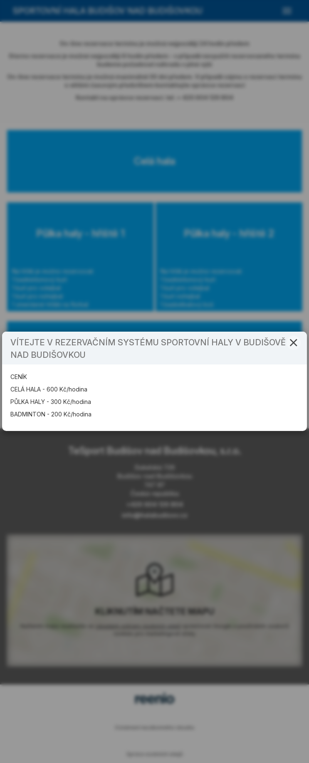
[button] (294, 343)
